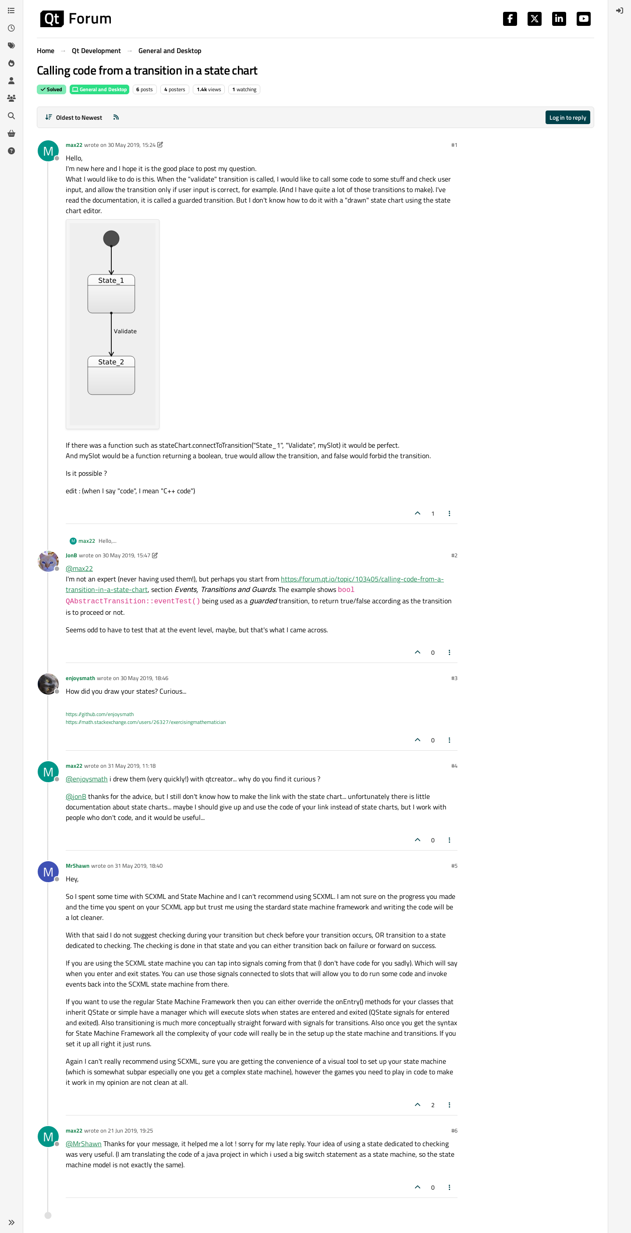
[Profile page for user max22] (48, 150)
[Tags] (11, 46)
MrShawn (77, 865)
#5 (454, 865)
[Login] (619, 11)
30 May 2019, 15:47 (126, 555)
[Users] (11, 81)
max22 (74, 144)
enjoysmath (80, 678)
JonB (71, 555)
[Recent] (11, 28)
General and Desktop (99, 89)
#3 (454, 678)
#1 (454, 144)
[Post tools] (450, 513)
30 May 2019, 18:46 (144, 678)
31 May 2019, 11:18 (132, 765)
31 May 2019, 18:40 (139, 865)
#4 (454, 765)
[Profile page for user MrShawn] (48, 871)
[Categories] (11, 11)
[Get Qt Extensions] (11, 133)
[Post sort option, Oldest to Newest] (73, 117)
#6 (454, 1130)
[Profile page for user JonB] (48, 561)
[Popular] (11, 63)
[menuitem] (619, 11)
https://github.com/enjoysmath (100, 714)
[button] (11, 1222)
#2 (454, 555)
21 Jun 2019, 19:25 (130, 1130)
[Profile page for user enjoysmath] (48, 684)
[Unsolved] (11, 151)
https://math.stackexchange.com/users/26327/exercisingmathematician (146, 722)
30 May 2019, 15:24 (132, 144)
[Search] (11, 116)
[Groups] (11, 98)
